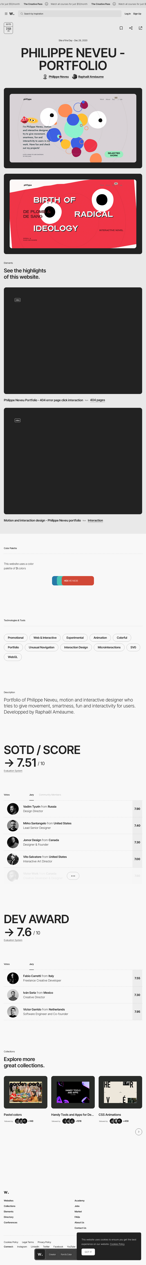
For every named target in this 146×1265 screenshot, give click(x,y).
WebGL (13, 657)
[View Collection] (25, 1092)
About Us (79, 1222)
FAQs (77, 1217)
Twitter (46, 1246)
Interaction (95, 520)
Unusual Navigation (41, 647)
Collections (9, 1206)
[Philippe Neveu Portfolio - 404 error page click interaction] (73, 340)
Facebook (58, 1246)
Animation (100, 637)
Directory (9, 1217)
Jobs (77, 1206)
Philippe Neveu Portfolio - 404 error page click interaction (43, 400)
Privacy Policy (44, 1242)
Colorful (122, 637)
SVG (133, 647)
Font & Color (66, 1254)
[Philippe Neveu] (56, 76)
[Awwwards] (11, 13)
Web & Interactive (45, 637)
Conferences (10, 1222)
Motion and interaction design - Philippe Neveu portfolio (42, 520)
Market (78, 1211)
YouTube (71, 1246)
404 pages (97, 400)
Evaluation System (13, 771)
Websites (8, 1200)
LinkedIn (35, 1246)
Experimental (75, 637)
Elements (8, 1211)
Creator (52, 1254)
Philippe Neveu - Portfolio (73, 59)
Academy (80, 1200)
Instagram (22, 1246)
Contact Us (80, 1228)
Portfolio (13, 647)
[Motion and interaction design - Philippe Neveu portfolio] (73, 461)
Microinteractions (109, 647)
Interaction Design (76, 647)
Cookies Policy (11, 1242)
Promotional (16, 637)
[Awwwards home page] (40, 1254)
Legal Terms (28, 1242)
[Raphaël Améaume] (88, 76)
